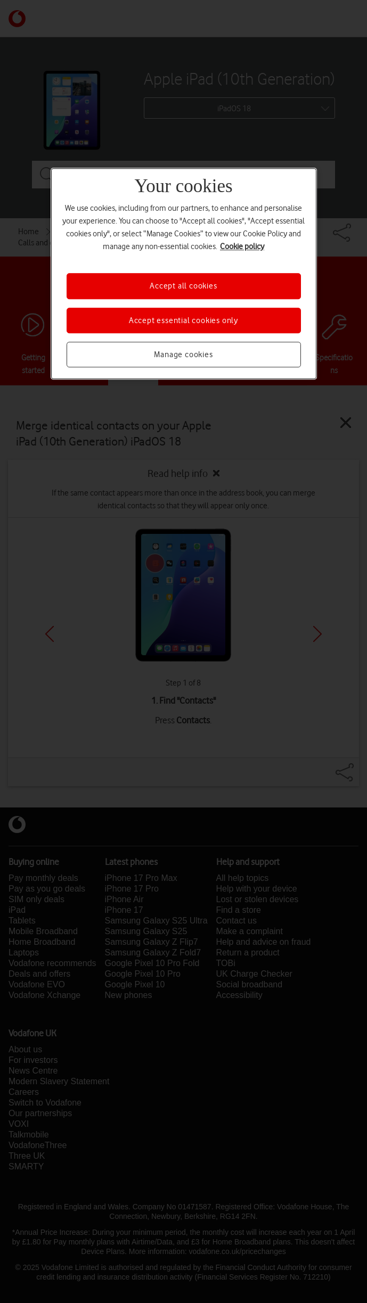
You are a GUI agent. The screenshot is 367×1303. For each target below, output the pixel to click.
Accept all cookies (183, 286)
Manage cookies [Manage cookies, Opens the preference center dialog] (183, 354)
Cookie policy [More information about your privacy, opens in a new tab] (242, 246)
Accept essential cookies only (183, 320)
